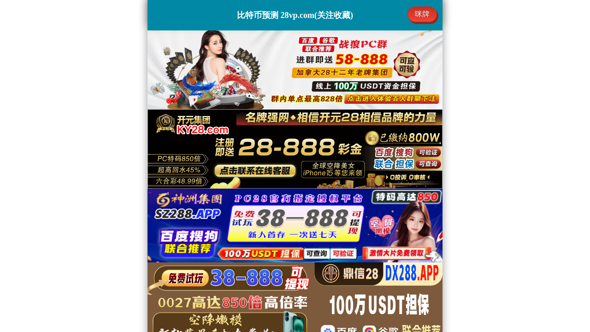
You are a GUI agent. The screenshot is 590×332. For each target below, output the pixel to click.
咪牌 (422, 14)
